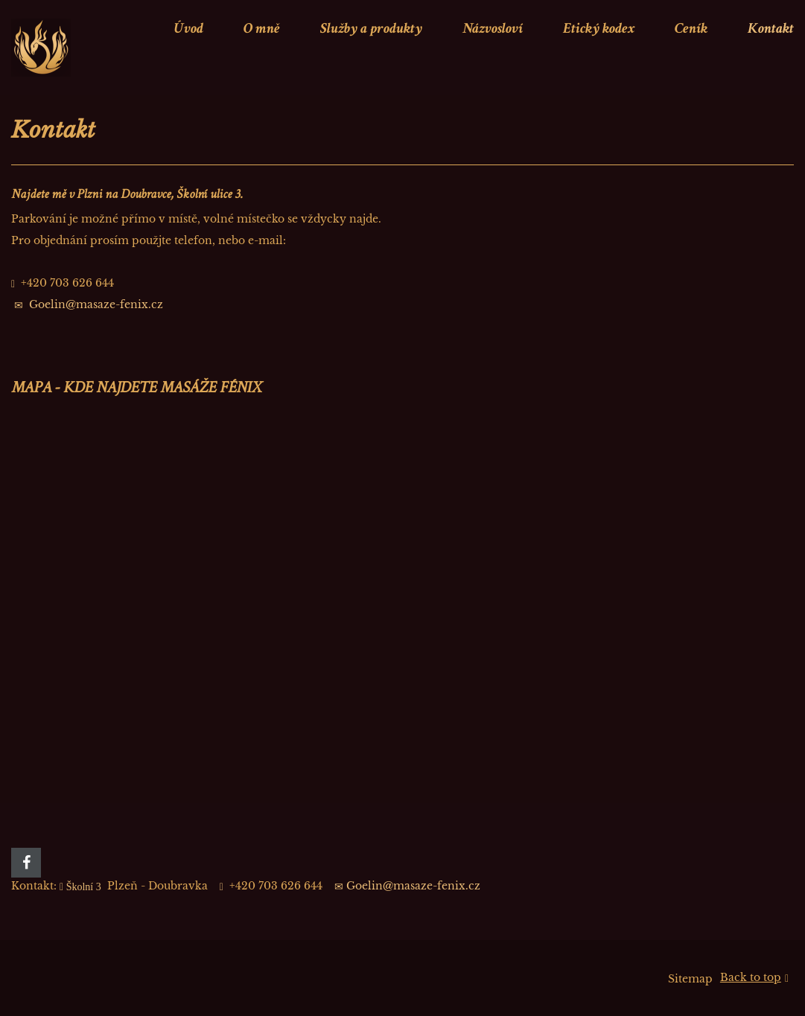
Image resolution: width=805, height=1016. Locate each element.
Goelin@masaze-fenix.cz (96, 304)
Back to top (754, 978)
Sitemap (690, 978)
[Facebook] (26, 863)
